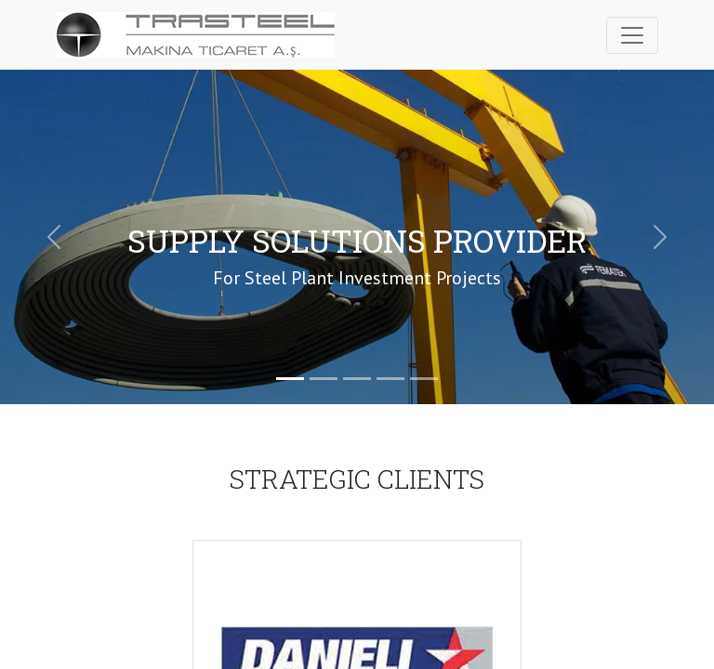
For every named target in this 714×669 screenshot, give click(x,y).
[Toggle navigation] (632, 35)
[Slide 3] (357, 378)
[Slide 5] (424, 378)
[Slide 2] (323, 378)
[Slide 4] (390, 378)
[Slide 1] (290, 378)
